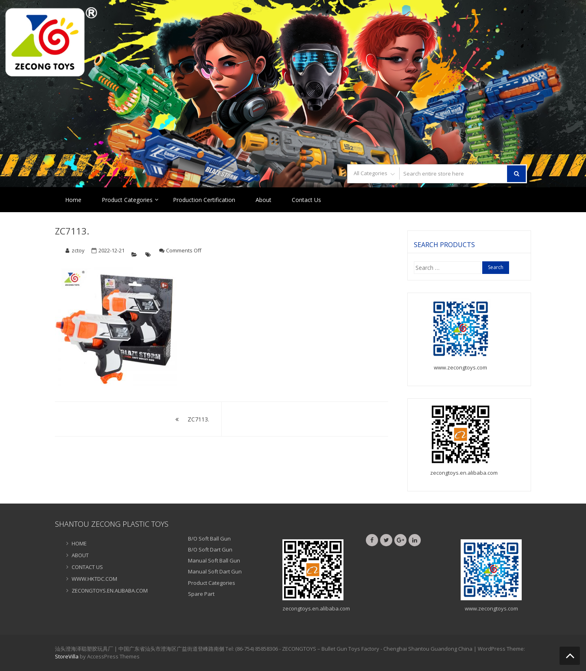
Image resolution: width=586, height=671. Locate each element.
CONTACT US (87, 567)
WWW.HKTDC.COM (94, 578)
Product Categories (127, 200)
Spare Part (201, 593)
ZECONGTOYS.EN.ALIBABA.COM (110, 590)
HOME (79, 543)
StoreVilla (67, 656)
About (263, 200)
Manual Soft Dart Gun (215, 571)
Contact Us (306, 200)
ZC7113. (72, 230)
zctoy (78, 250)
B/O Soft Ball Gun (209, 538)
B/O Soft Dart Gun (210, 549)
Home (73, 200)
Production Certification (204, 200)
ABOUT (80, 555)
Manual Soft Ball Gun (214, 560)
